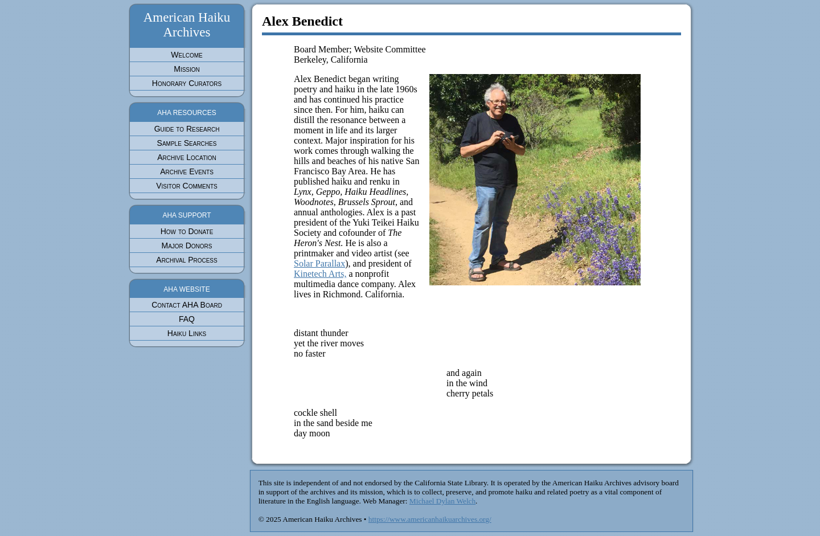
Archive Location (186, 157)
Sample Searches (187, 143)
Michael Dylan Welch (442, 501)
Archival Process (186, 259)
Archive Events (187, 171)
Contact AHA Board (186, 304)
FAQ (187, 319)
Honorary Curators (187, 83)
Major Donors (186, 245)
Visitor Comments (187, 185)
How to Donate (187, 231)
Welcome (186, 54)
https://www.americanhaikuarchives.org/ (429, 519)
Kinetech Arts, (320, 274)
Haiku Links (186, 333)
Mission (187, 68)
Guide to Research (187, 128)
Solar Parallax (319, 263)
